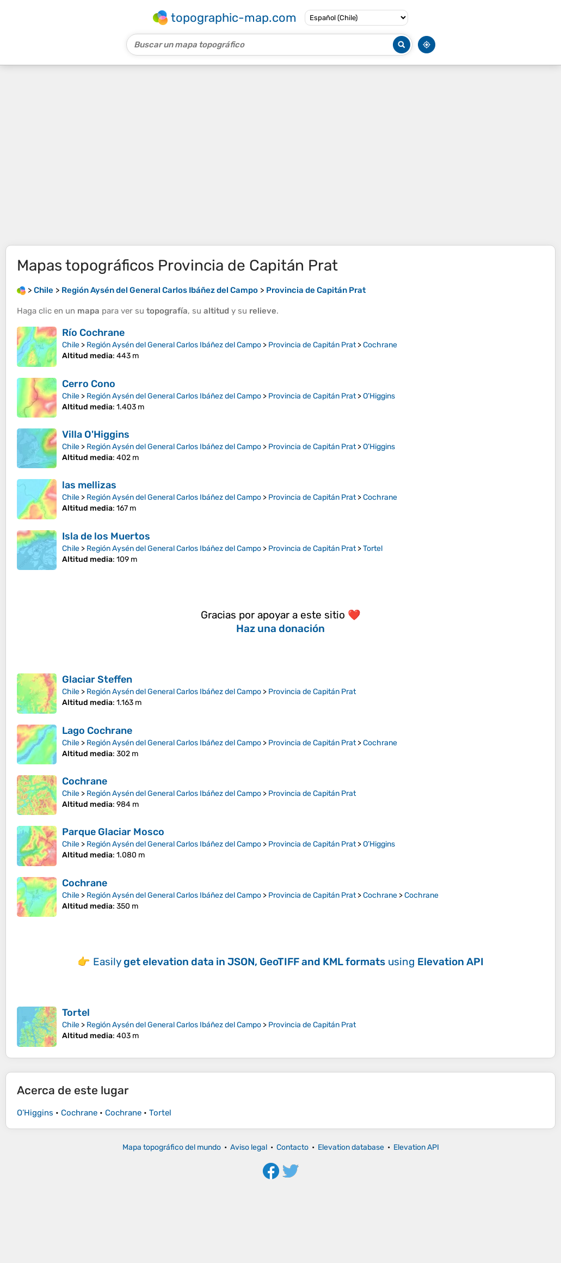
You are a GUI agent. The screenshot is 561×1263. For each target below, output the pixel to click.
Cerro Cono (88, 384)
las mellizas (89, 485)
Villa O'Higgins (96, 434)
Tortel (373, 548)
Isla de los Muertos (106, 536)
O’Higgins (379, 396)
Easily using (288, 961)
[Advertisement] (280, 155)
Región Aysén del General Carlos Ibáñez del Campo (174, 345)
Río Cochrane (93, 333)
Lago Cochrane (97, 731)
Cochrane (380, 345)
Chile (70, 345)
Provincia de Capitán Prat (312, 345)
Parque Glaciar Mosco (113, 832)
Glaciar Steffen (97, 679)
